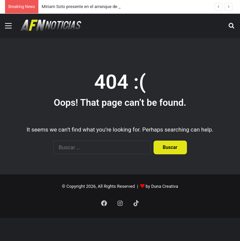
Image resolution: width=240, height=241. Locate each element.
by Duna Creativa (162, 186)
